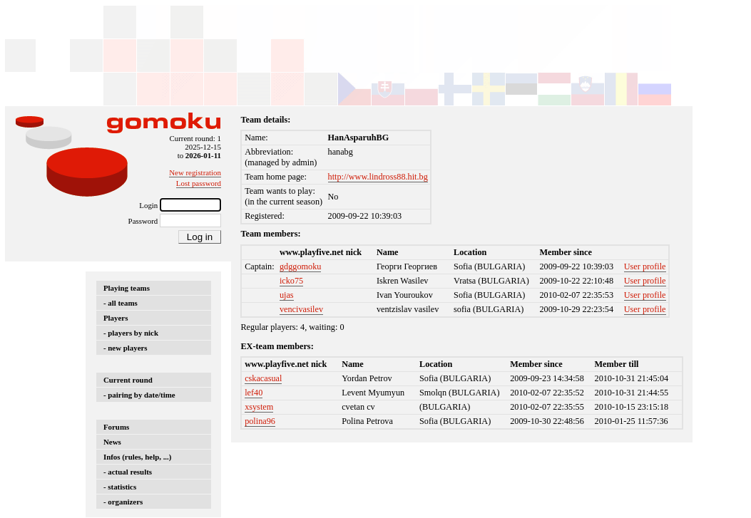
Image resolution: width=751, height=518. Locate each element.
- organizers (123, 501)
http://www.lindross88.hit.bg (378, 177)
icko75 (291, 281)
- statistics (119, 486)
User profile (645, 266)
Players (115, 318)
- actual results (127, 471)
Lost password (198, 183)
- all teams (120, 303)
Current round (128, 379)
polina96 (260, 421)
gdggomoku (300, 266)
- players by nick (130, 332)
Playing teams (126, 288)
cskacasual (263, 378)
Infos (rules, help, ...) (137, 456)
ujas (287, 295)
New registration (195, 172)
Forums (116, 427)
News (112, 441)
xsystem (259, 407)
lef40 (253, 393)
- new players (125, 347)
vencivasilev (301, 309)
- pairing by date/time (139, 394)
